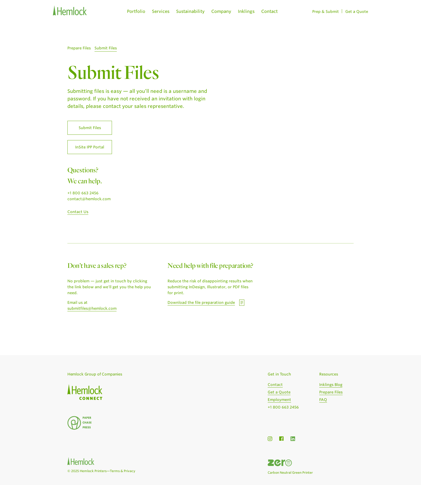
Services (160, 11)
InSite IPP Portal (89, 147)
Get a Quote (356, 11)
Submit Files (106, 48)
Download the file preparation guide (201, 302)
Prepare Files (79, 48)
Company (221, 11)
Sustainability (190, 11)
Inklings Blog (330, 384)
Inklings (246, 11)
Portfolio (136, 11)
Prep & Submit (325, 11)
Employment (279, 400)
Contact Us (77, 212)
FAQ (323, 400)
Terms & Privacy (122, 471)
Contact (269, 11)
